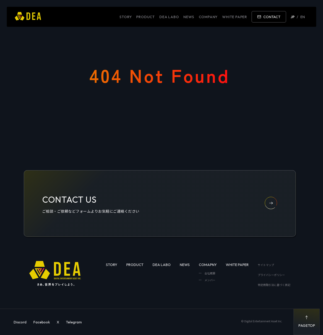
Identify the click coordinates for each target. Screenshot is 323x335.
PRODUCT (145, 17)
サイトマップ (266, 265)
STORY (125, 17)
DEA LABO (169, 17)
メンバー (209, 280)
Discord (20, 322)
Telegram (74, 322)
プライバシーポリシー (271, 275)
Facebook (41, 322)
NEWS (188, 17)
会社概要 (209, 273)
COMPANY (208, 17)
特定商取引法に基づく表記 (274, 285)
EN (302, 17)
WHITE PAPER (234, 17)
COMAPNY (208, 264)
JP (292, 17)
